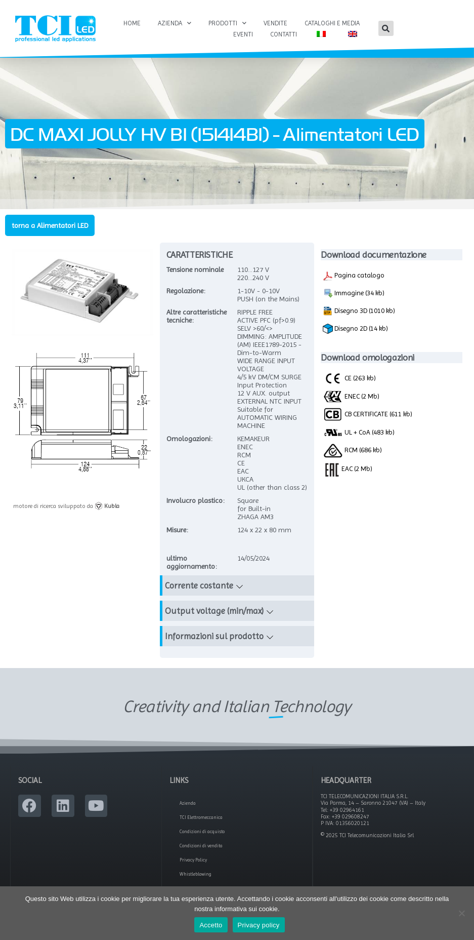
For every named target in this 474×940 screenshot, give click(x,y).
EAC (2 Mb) (347, 468)
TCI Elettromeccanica (201, 817)
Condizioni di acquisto (202, 831)
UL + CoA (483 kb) (359, 432)
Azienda (174, 23)
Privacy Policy (193, 860)
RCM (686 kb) (352, 450)
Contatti (283, 34)
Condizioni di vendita (201, 845)
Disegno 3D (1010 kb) (359, 311)
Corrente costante (199, 585)
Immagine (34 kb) (353, 293)
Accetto (210, 925)
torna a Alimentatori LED (50, 225)
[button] (386, 28)
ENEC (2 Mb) (351, 396)
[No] (461, 913)
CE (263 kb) (349, 378)
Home (132, 23)
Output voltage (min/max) (214, 611)
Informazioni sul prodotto (214, 636)
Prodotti (227, 23)
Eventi (243, 34)
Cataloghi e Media (332, 23)
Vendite (275, 23)
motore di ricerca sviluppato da (66, 506)
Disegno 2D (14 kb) (355, 329)
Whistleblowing (195, 874)
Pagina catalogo (353, 276)
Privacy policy (259, 925)
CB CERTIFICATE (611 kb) (367, 414)
